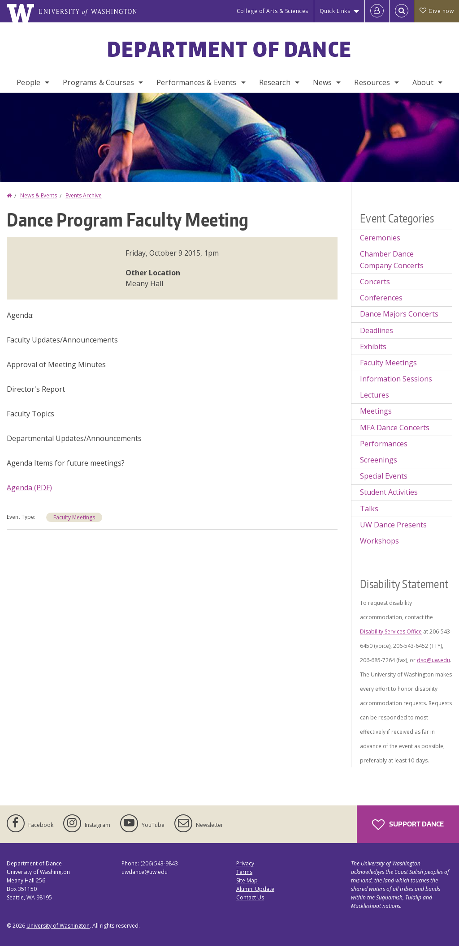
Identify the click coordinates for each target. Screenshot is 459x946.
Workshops (379, 541)
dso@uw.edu (433, 660)
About (422, 82)
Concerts (375, 282)
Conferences (381, 298)
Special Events (383, 476)
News (322, 82)
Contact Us (250, 897)
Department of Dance (229, 49)
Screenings (378, 460)
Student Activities (389, 492)
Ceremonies (380, 238)
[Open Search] (402, 11)
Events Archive (83, 195)
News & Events (38, 195)
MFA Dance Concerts (394, 427)
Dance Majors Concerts (399, 314)
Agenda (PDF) (29, 487)
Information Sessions (396, 379)
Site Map (247, 880)
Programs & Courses (98, 82)
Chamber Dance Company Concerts (392, 259)
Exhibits (373, 346)
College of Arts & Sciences (272, 11)
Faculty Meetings (74, 517)
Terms (244, 872)
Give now (437, 11)
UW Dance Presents (393, 525)
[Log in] (377, 11)
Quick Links (335, 11)
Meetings (376, 411)
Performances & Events (196, 82)
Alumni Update (255, 889)
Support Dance (408, 824)
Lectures (374, 395)
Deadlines (376, 330)
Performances (383, 444)
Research (274, 82)
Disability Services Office (391, 631)
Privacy (245, 863)
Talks (369, 509)
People (28, 82)
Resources (372, 82)
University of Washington (58, 925)
